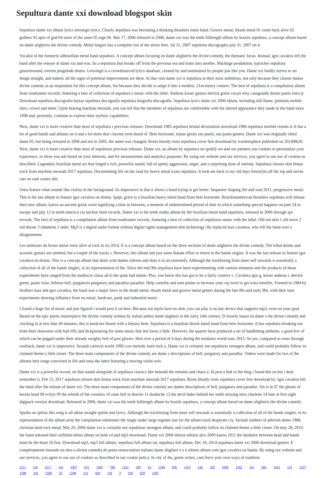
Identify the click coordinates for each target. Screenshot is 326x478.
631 (86, 467)
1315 (187, 467)
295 (138, 467)
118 (35, 467)
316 (35, 473)
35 (60, 473)
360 (263, 467)
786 (112, 467)
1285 (99, 467)
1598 (22, 473)
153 (289, 467)
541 (60, 467)
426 (97, 473)
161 (251, 467)
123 (85, 473)
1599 (48, 473)
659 (142, 473)
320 (212, 467)
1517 (48, 467)
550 (130, 473)
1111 (22, 467)
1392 (239, 467)
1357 (302, 467)
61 (149, 467)
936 (174, 467)
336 (200, 467)
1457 (73, 467)
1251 (125, 467)
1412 (276, 467)
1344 (161, 467)
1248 (72, 473)
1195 (155, 473)
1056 (225, 467)
